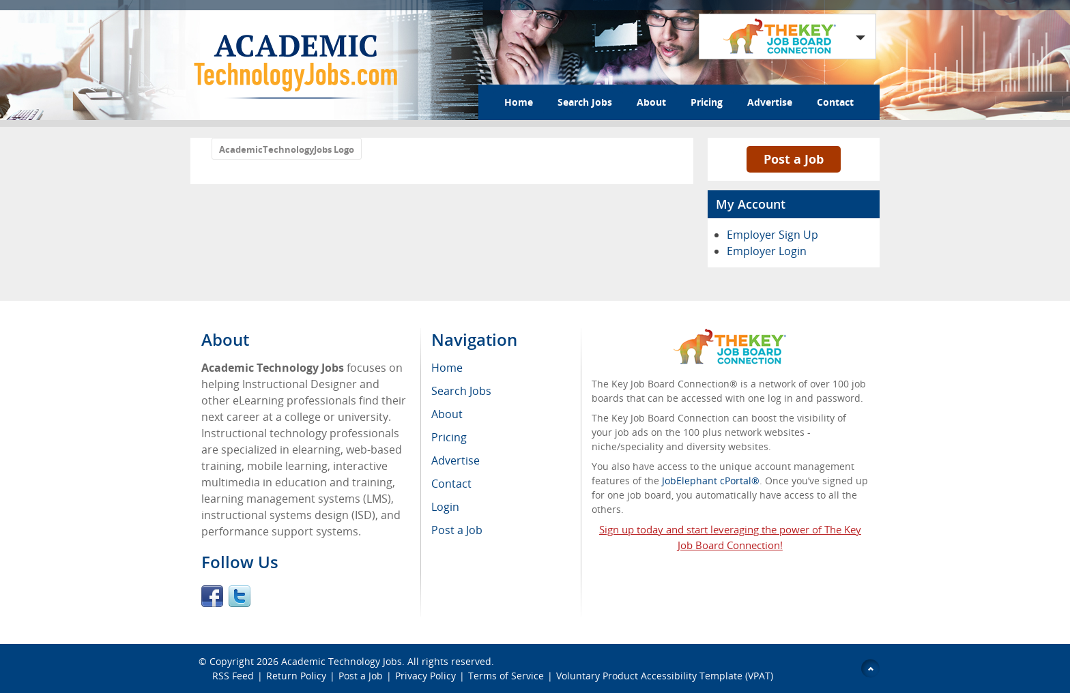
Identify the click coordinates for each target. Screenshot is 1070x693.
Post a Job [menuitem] (456, 529)
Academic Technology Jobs (341, 661)
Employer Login (767, 251)
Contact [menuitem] (451, 483)
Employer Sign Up (772, 234)
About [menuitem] (447, 414)
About (651, 101)
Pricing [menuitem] (449, 437)
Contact (835, 101)
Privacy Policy (425, 675)
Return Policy (296, 675)
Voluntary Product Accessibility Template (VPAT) (664, 675)
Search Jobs (585, 101)
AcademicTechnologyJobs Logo (286, 149)
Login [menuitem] (445, 506)
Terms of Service (506, 675)
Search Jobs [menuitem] (461, 390)
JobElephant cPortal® (711, 480)
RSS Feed (233, 675)
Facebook (212, 596)
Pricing (707, 101)
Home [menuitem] (447, 367)
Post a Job (794, 159)
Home (518, 101)
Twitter (239, 596)
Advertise (769, 101)
